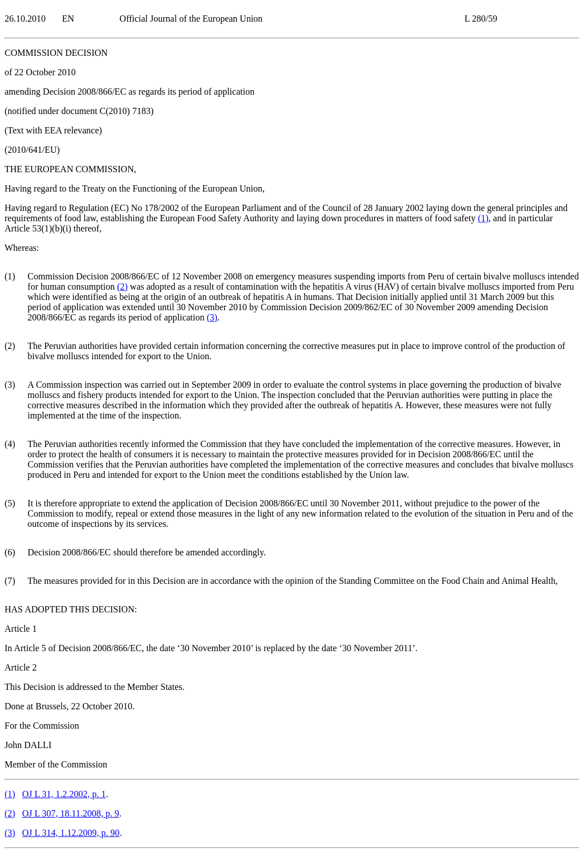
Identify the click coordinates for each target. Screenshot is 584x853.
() (483, 218)
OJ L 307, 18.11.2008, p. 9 (70, 813)
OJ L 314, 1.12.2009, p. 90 (71, 833)
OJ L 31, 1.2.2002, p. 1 (64, 794)
